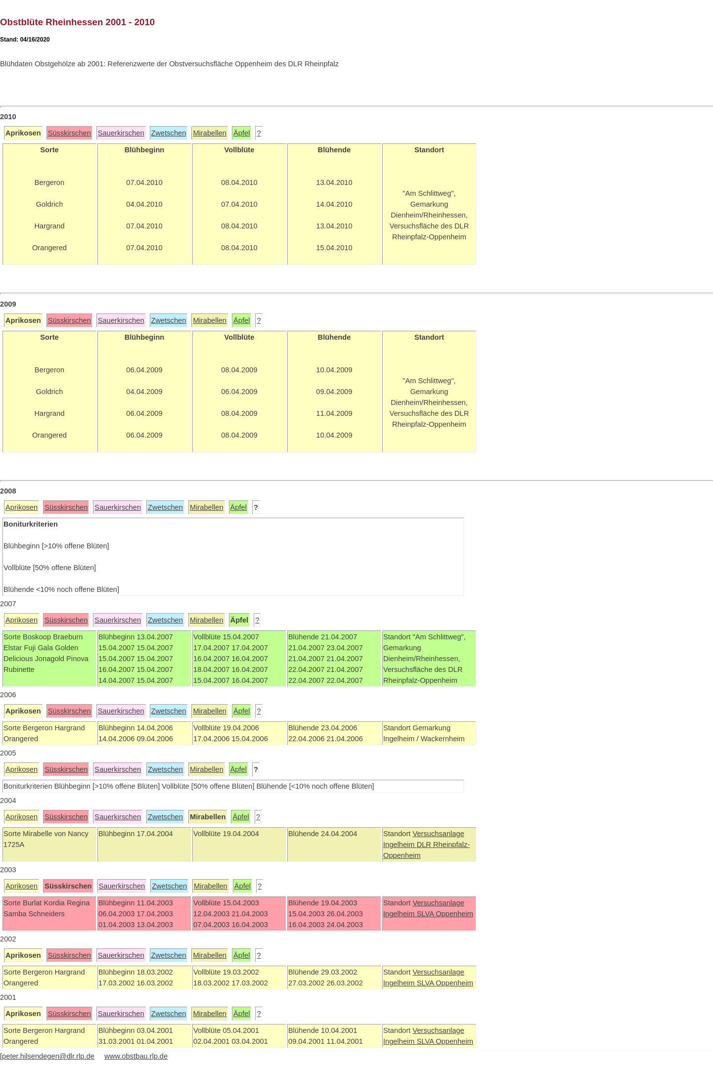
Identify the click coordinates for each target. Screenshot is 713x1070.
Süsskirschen (69, 133)
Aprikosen (21, 507)
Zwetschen (168, 133)
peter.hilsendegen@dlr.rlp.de (48, 1056)
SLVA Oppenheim (445, 914)
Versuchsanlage (438, 834)
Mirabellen (209, 133)
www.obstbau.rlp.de (136, 1056)
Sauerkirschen (121, 133)
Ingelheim (400, 844)
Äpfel (241, 133)
